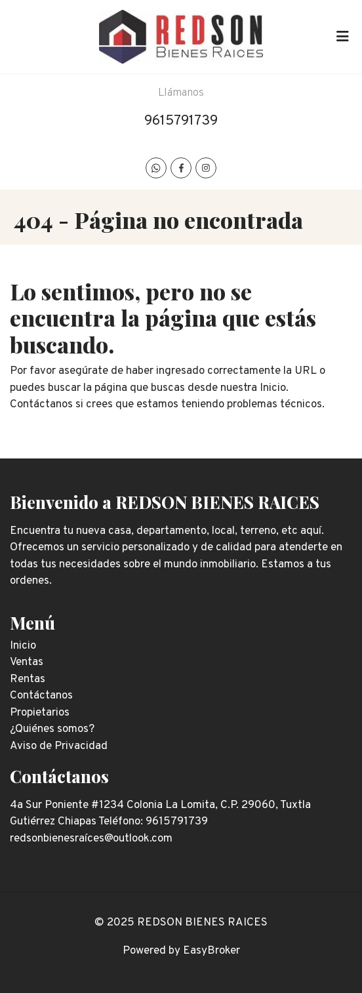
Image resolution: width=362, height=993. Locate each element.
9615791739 (181, 121)
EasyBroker (211, 951)
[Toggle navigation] (342, 36)
